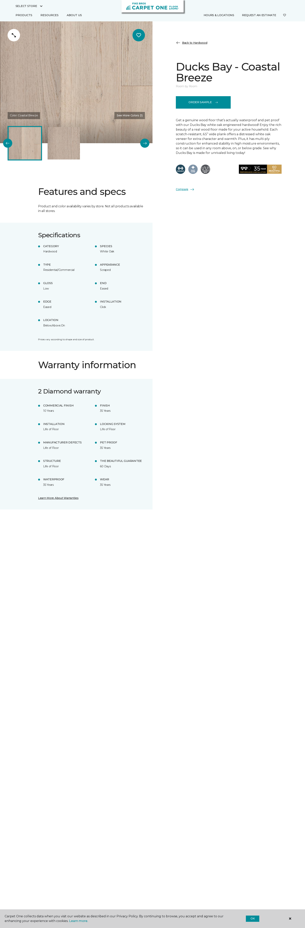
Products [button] (24, 15)
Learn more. (78, 921)
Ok (253, 918)
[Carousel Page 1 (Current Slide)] (25, 143)
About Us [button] (74, 15)
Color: (24, 115)
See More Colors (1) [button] (130, 115)
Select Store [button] (26, 6)
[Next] (144, 143)
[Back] (7, 143)
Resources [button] (49, 15)
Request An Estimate (259, 15)
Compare (185, 189)
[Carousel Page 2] (64, 143)
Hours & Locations (219, 15)
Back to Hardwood (191, 42)
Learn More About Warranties (58, 498)
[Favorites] (284, 15)
